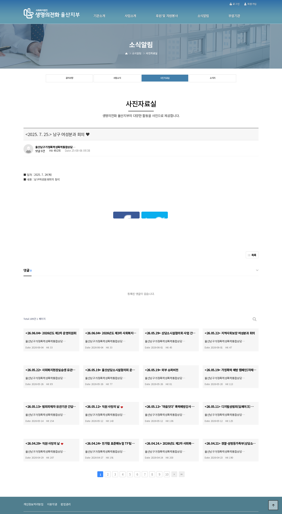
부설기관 (234, 15)
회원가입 (250, 4)
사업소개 (130, 15)
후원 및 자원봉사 (167, 15)
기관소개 (99, 15)
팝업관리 (66, 479)
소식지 (213, 78)
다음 (174, 449)
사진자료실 (165, 78)
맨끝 (182, 449)
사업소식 (117, 78)
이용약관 (52, 479)
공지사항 (69, 78)
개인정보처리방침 (33, 479)
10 (166, 449)
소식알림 (203, 15)
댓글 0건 (40, 151)
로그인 (235, 4)
